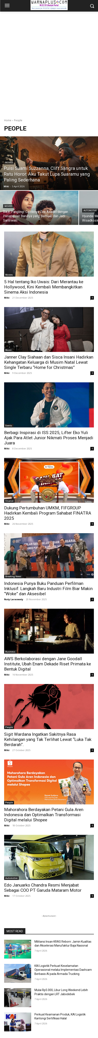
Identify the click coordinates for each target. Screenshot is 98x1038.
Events (8, 425)
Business (10, 651)
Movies (9, 162)
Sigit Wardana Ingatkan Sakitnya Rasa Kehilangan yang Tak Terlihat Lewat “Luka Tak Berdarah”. (47, 739)
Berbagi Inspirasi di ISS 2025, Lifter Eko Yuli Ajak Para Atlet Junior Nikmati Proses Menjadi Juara (48, 437)
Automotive (11, 878)
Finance (9, 500)
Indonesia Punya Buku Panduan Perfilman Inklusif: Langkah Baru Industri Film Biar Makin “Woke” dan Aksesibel (48, 588)
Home (7, 120)
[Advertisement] (49, 63)
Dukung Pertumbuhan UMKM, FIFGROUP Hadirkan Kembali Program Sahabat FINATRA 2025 (47, 513)
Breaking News (13, 576)
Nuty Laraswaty (13, 599)
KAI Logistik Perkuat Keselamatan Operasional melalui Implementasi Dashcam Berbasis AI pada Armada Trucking (63, 970)
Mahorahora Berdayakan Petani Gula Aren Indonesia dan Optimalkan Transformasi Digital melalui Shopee (43, 814)
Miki (6, 297)
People (9, 727)
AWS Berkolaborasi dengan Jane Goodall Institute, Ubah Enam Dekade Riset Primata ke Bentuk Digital (47, 664)
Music (8, 350)
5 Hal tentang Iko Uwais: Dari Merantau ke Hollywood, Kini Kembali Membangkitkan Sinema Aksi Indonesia (43, 287)
